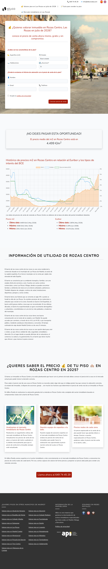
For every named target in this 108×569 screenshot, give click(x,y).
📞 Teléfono (43, 85)
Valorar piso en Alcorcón (36, 511)
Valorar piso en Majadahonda (38, 531)
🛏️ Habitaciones (13, 63)
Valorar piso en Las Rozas (10, 527)
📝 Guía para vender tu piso (71, 6)
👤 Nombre (11, 77)
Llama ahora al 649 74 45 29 (54, 474)
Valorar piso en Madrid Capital (12, 531)
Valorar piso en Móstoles (36, 535)
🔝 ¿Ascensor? (44, 63)
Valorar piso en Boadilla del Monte (13, 515)
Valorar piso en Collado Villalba (12, 519)
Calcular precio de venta (58, 101)
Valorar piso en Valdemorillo (38, 544)
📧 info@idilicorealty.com (89, 2)
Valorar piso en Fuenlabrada (38, 519)
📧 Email (11, 85)
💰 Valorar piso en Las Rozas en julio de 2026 (38, 6)
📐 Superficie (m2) (14, 55)
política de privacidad (24, 96)
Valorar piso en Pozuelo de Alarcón (14, 540)
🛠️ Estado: (42, 55)
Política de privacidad (62, 526)
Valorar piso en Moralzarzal (11, 535)
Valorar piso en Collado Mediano (39, 515)
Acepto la (20, 96)
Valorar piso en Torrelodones (38, 540)
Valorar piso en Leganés (36, 527)
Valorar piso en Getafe (36, 523)
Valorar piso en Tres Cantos (11, 544)
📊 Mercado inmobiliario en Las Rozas (35, 12)
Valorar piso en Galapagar (10, 523)
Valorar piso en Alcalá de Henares (13, 511)
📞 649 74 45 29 (72, 2)
